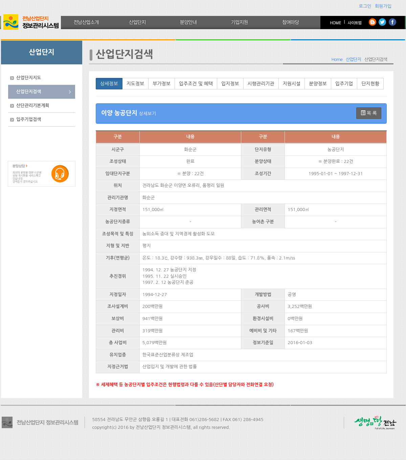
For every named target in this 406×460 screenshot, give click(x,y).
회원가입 (383, 6)
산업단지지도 (28, 78)
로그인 (365, 6)
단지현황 (370, 83)
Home (337, 59)
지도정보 (135, 83)
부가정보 (162, 83)
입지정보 (230, 83)
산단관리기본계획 (32, 105)
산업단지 (353, 59)
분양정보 (318, 83)
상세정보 (109, 83)
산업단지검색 (28, 91)
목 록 (369, 113)
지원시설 (292, 83)
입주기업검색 (28, 119)
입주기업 (344, 83)
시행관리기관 (261, 83)
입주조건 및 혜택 (196, 83)
